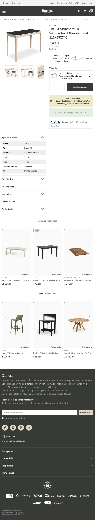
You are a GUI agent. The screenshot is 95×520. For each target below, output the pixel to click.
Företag (16, 3)
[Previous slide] (8, 72)
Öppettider (87, 3)
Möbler (15, 19)
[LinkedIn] (29, 428)
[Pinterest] (21, 428)
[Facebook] (5, 428)
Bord (22, 19)
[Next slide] (39, 72)
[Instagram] (13, 428)
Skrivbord (31, 19)
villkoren (23, 417)
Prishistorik (53, 49)
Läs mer (55, 125)
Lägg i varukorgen (80, 87)
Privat (6, 3)
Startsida (5, 19)
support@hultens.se (58, 3)
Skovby (52, 25)
